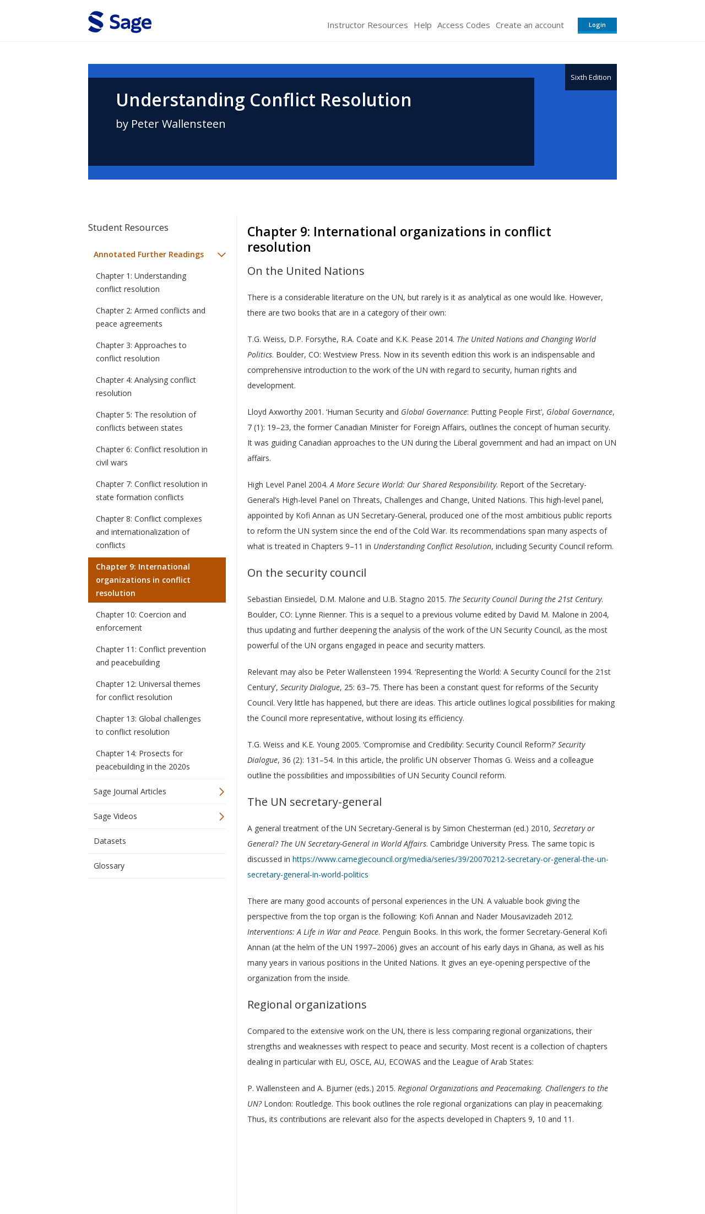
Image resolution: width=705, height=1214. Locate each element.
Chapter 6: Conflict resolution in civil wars (152, 456)
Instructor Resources (367, 24)
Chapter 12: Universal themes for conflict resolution (148, 690)
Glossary (109, 865)
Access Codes (463, 24)
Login (597, 24)
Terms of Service (415, 1173)
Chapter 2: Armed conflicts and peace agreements (150, 317)
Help (423, 24)
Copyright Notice (483, 1173)
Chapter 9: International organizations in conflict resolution (143, 579)
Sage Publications (151, 1173)
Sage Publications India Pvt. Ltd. (248, 1173)
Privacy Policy (544, 1173)
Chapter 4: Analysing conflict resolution (146, 386)
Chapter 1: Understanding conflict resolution (141, 282)
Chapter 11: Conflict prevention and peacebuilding (151, 656)
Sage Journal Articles (130, 791)
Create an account (530, 24)
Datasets (110, 841)
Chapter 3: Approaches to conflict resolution (141, 352)
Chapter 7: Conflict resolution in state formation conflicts (152, 490)
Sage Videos (115, 816)
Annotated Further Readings (149, 254)
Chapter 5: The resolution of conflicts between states (146, 421)
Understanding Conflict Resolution (264, 100)
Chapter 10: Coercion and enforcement (141, 621)
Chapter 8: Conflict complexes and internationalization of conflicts (149, 531)
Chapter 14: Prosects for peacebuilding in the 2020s (143, 760)
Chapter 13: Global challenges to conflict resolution (148, 725)
